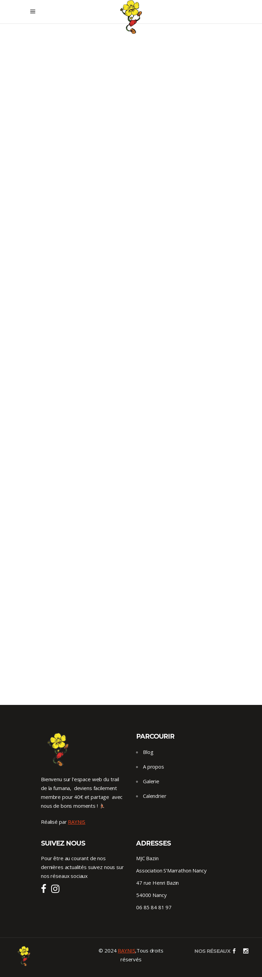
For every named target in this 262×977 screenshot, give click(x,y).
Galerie (151, 781)
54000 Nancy (151, 895)
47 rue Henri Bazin (157, 882)
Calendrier (154, 795)
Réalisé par (63, 821)
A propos (153, 766)
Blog (148, 751)
